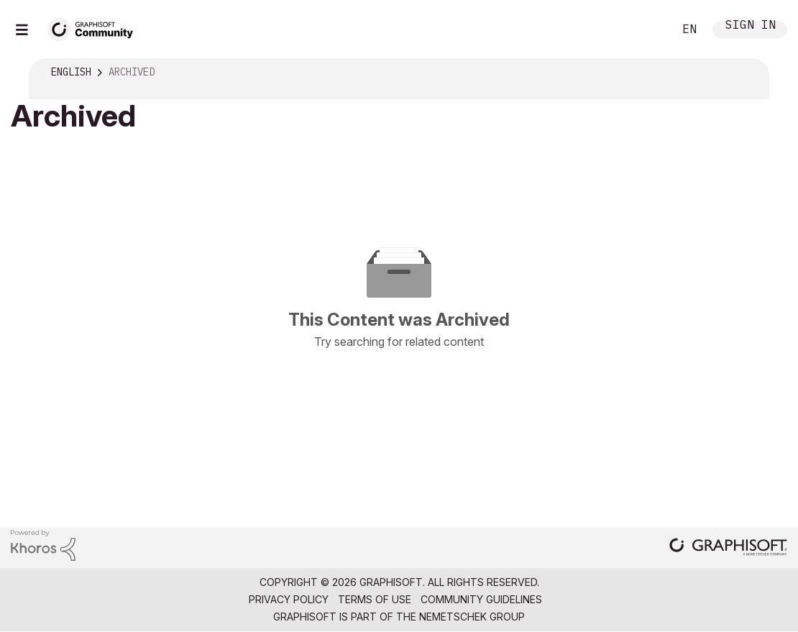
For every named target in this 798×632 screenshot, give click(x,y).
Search (646, 29)
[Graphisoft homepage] (728, 548)
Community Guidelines (481, 599)
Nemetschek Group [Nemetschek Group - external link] (472, 616)
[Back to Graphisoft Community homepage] (95, 28)
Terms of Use (374, 599)
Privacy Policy (289, 599)
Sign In (750, 26)
